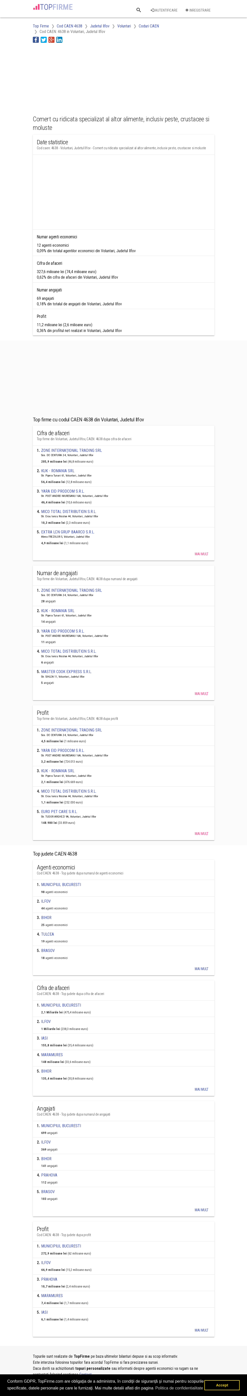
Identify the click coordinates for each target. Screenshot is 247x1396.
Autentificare (164, 10)
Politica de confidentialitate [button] (179, 1388)
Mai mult (201, 554)
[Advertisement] (73, 78)
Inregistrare (198, 10)
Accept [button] (222, 1385)
